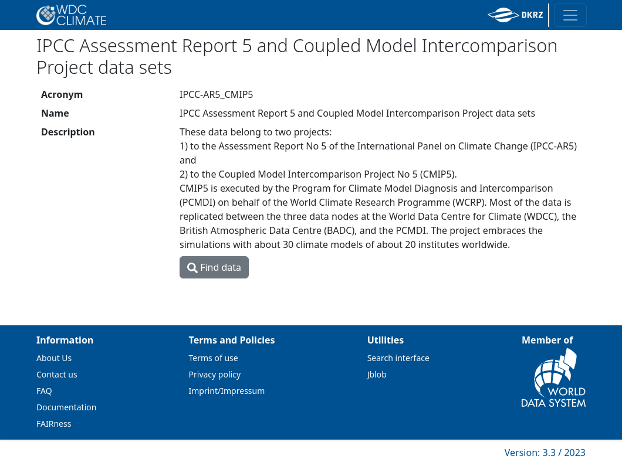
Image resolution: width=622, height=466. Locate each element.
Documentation (66, 407)
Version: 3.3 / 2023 (545, 452)
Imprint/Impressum (227, 390)
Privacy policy (215, 374)
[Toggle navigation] (570, 15)
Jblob (377, 374)
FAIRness (53, 423)
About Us (54, 357)
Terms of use (213, 357)
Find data (214, 267)
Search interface (398, 357)
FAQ (44, 390)
